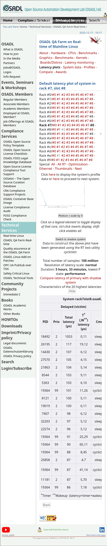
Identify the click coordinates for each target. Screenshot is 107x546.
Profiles (89, 67)
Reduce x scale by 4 (70, 215)
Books (7, 300)
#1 (59, 94)
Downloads (11, 326)
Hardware (58, 53)
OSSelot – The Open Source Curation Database (16, 182)
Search (7, 361)
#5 (77, 94)
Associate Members (16, 104)
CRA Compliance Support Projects (14, 192)
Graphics (45, 58)
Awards (61, 72)
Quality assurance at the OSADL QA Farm (16, 250)
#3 (68, 94)
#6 (82, 94)
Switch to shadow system (70, 239)
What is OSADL (13, 49)
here (52, 174)
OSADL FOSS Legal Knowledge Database (17, 160)
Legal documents (14, 343)
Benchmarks (88, 53)
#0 (54, 94)
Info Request (11, 76)
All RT (62, 164)
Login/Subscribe (93, 20)
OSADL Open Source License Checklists (16, 152)
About (43, 53)
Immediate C (12, 294)
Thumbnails (63, 168)
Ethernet (45, 168)
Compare (46, 72)
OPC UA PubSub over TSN (17, 267)
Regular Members (15, 99)
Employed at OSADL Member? (16, 115)
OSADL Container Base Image (18, 201)
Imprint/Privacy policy (61, 20)
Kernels (81, 58)
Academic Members (16, 108)
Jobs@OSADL (12, 67)
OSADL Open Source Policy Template (16, 143)
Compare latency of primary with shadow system (70, 280)
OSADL (7, 44)
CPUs (72, 53)
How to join (11, 54)
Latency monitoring (79, 62)
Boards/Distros (51, 62)
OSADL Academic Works (14, 307)
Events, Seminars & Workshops (17, 85)
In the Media (11, 58)
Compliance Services (12, 133)
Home (37, 20)
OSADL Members (17, 94)
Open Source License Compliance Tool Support (17, 170)
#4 (73, 94)
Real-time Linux (13, 236)
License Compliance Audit (16, 209)
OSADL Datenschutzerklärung (18, 349)
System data (72, 67)
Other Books (11, 314)
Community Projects (12, 286)
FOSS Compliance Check (15, 217)
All (53, 164)
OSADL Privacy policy (17, 356)
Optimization (78, 164)
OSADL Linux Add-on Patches (17, 258)
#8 (91, 94)
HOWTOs (9, 319)
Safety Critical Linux (16, 273)
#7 (87, 94)
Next (78, 168)
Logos (7, 72)
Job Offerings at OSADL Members (18, 123)
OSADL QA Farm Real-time (69, 26)
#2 (63, 94)
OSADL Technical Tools (18, 278)
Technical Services (40, 26)
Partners (9, 63)
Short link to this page (95, 535)
